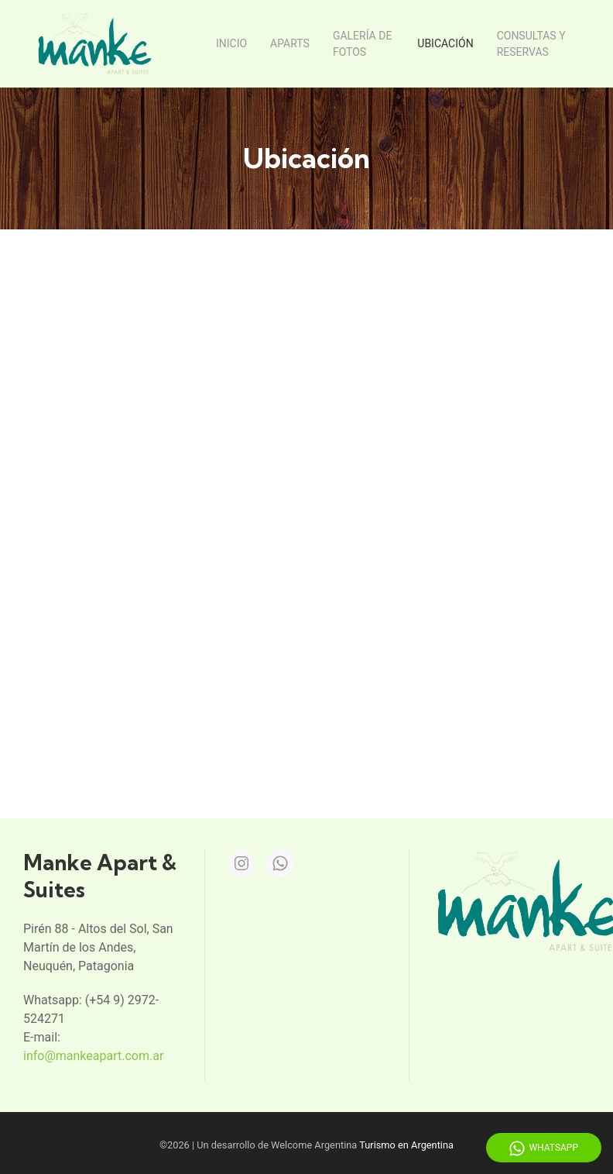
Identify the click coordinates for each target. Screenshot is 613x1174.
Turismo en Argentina (406, 1142)
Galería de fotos (362, 43)
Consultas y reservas (531, 43)
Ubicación (445, 43)
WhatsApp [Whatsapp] (543, 1148)
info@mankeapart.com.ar (93, 1052)
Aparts (290, 43)
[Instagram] (241, 860)
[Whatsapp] (280, 860)
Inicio (231, 43)
